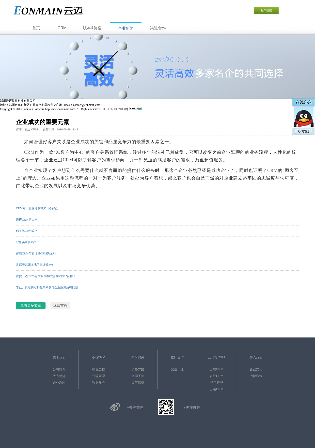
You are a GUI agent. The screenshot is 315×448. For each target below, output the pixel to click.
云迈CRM (216, 389)
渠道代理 (177, 369)
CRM (29, 152)
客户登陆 (266, 10)
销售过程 (98, 369)
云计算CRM (216, 357)
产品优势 (59, 376)
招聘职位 (256, 376)
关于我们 (59, 357)
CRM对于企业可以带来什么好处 (37, 208)
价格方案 (137, 369)
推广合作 (177, 357)
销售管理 (216, 382)
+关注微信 (191, 407)
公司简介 (59, 369)
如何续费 (137, 382)
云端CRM (216, 369)
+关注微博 (135, 407)
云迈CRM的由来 (26, 219)
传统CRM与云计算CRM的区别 (36, 253)
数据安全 (98, 382)
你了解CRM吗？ (26, 231)
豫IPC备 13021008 (114, 109)
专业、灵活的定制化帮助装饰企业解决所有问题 (47, 287)
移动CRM (98, 357)
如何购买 (137, 357)
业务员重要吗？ (26, 242)
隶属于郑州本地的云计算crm (34, 264)
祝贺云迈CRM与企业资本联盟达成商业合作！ (46, 276)
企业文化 (256, 369)
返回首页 (60, 305)
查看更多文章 (30, 305)
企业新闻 (59, 382)
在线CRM (216, 376)
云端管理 (98, 376)
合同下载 (137, 376)
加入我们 (256, 357)
